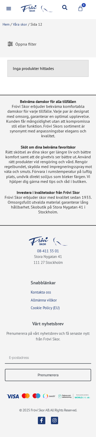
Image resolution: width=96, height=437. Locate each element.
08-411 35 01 (48, 250)
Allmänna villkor (44, 300)
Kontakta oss (41, 292)
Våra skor (20, 24)
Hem (6, 24)
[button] (9, 8)
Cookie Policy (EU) (45, 307)
